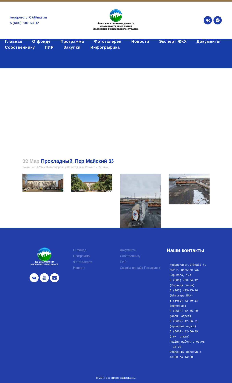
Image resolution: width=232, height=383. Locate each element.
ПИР (123, 262)
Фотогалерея (54, 167)
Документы (128, 250)
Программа (81, 256)
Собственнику (130, 256)
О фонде (79, 250)
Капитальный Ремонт (81, 167)
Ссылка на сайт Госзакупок (140, 268)
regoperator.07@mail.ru (28, 18)
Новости (79, 268)
